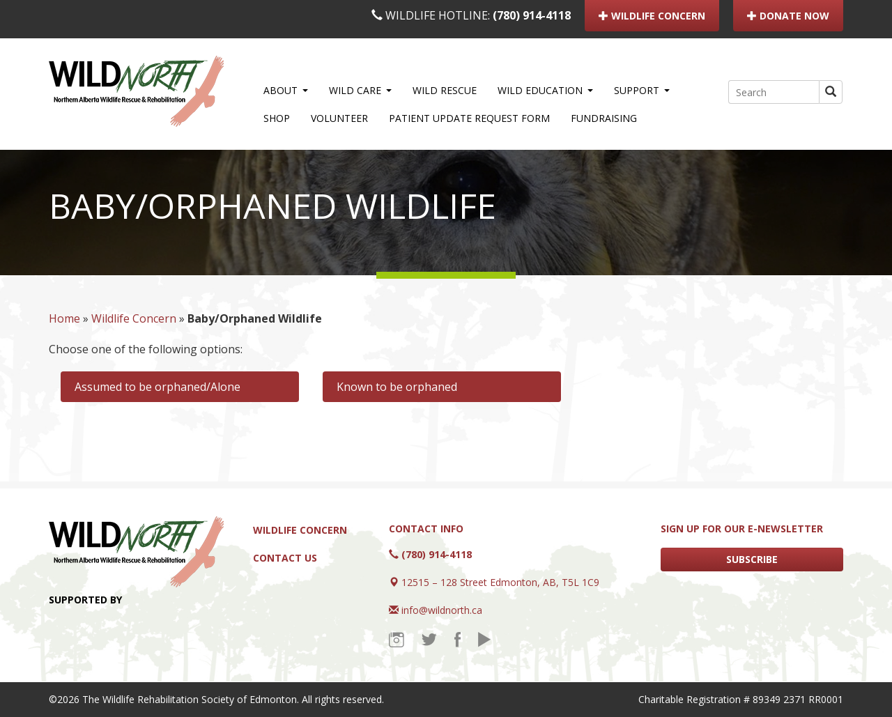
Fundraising (604, 118)
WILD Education (545, 90)
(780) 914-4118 (532, 15)
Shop (276, 118)
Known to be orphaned (397, 386)
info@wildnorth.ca (441, 610)
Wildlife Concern (133, 318)
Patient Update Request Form (469, 118)
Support (642, 90)
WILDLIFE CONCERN (652, 15)
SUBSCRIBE (752, 559)
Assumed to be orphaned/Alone (157, 386)
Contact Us (285, 557)
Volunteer (339, 118)
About (285, 90)
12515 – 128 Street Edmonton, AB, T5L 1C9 (500, 582)
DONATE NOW (788, 15)
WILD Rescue (445, 90)
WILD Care (360, 90)
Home (64, 318)
